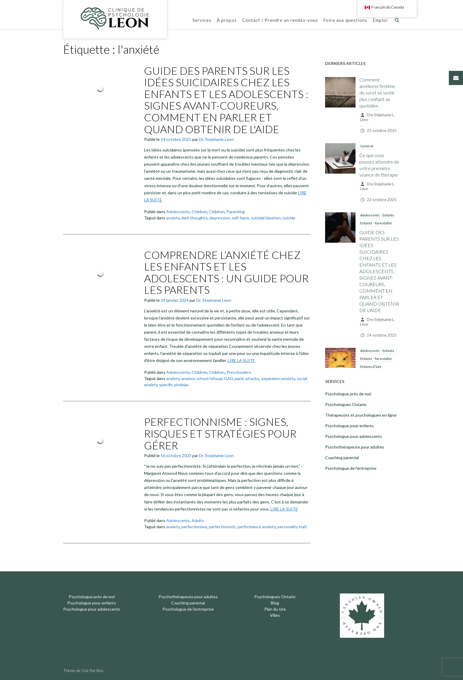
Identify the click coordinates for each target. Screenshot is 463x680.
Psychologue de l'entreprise (350, 468)
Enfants (388, 215)
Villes (275, 615)
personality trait (292, 526)
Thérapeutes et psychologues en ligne (361, 415)
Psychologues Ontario (345, 404)
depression (219, 217)
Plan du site (275, 608)
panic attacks (247, 378)
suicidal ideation (266, 217)
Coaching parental (342, 457)
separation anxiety (278, 378)
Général (366, 146)
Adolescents (178, 211)
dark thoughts (194, 217)
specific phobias (174, 384)
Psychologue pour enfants (349, 425)
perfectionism (194, 526)
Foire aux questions (345, 20)
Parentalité (383, 223)
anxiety (173, 217)
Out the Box (92, 670)
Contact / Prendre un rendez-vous (280, 20)
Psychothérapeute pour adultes (354, 446)
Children (199, 211)
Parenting (235, 211)
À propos (227, 20)
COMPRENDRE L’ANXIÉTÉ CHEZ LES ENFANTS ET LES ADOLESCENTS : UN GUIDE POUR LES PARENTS (226, 272)
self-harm (240, 217)
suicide (288, 217)
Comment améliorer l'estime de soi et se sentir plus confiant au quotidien (377, 92)
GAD (228, 378)
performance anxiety (256, 526)
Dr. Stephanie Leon (216, 139)
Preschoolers (238, 372)
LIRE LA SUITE (241, 360)
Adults (198, 520)
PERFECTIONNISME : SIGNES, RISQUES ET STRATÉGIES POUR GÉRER (220, 433)
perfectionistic (222, 526)
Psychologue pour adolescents (353, 436)
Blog (275, 602)
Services (202, 20)
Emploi (380, 20)
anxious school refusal (201, 378)
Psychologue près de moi (348, 393)
